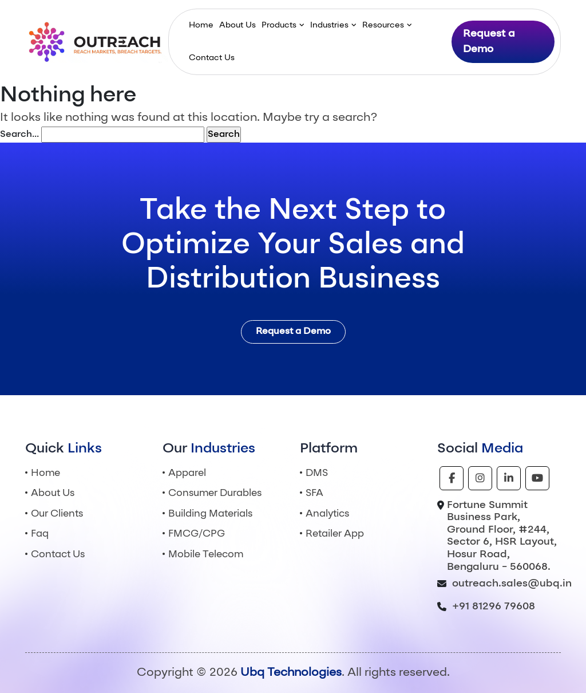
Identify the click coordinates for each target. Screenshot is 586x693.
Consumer (215, 493)
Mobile (205, 555)
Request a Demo (489, 41)
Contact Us (212, 58)
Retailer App (335, 534)
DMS (317, 473)
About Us (237, 25)
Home (201, 25)
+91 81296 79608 (493, 606)
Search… (19, 134)
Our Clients (57, 514)
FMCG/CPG (196, 534)
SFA (314, 493)
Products (279, 25)
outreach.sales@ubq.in (512, 583)
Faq (40, 534)
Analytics (327, 514)
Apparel (187, 473)
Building (210, 514)
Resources (383, 25)
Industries (329, 25)
